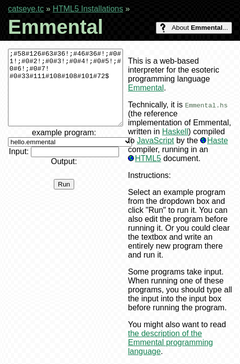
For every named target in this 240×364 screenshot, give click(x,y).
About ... (194, 27)
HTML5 (148, 158)
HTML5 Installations (88, 8)
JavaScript (155, 140)
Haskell (175, 131)
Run (64, 199)
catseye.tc (26, 8)
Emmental (146, 88)
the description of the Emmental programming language (170, 342)
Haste (217, 140)
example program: (70, 152)
